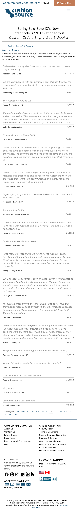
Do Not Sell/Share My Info (51, 450)
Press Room (10, 438)
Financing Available (13, 487)
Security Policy (46, 428)
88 (33, 411)
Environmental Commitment (17, 441)
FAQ (6, 444)
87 (28, 411)
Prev (23, 411)
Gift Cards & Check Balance (52, 444)
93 (56, 411)
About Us (8, 428)
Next (11, 414)
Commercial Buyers (48, 447)
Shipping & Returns (48, 438)
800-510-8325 (13, 3)
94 (61, 411)
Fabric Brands (10, 435)
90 (42, 411)
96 (70, 411)
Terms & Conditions (48, 431)
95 (65, 411)
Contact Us (9, 431)
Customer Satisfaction (50, 441)
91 (46, 411)
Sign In (46, 2)
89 (37, 411)
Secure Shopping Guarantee (52, 435)
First (17, 411)
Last (17, 414)
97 (5, 414)
